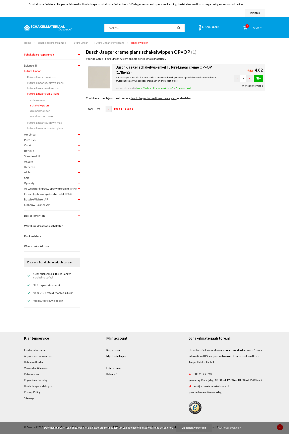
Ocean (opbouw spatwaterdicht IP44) (48, 194)
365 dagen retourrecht (46, 285)
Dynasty (29, 183)
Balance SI (30, 65)
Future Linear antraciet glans (45, 128)
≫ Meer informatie (252, 85)
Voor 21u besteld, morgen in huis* (53, 292)
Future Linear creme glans (109, 42)
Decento (29, 167)
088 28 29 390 (203, 374)
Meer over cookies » (229, 427)
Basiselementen (34, 215)
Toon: (89, 108)
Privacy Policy (32, 392)
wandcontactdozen (42, 116)
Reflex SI (30, 150)
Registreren (113, 350)
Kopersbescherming (35, 380)
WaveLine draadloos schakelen (43, 226)
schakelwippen (139, 42)
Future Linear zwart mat (42, 77)
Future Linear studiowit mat (44, 122)
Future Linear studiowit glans (45, 82)
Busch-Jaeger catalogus (38, 386)
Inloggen (255, 12)
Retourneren (31, 374)
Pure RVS (30, 140)
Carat (27, 145)
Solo (27, 177)
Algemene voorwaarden (38, 356)
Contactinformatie (35, 350)
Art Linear (30, 134)
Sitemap (29, 398)
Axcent (28, 161)
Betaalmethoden (34, 362)
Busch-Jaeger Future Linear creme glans (154, 98)
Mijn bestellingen (116, 356)
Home (27, 42)
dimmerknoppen (40, 110)
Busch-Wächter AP (36, 199)
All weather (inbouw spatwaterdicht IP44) (50, 188)
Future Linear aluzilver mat (43, 88)
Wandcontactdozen (36, 246)
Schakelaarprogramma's (52, 42)
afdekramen (37, 100)
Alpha (27, 172)
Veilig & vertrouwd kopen (48, 300)
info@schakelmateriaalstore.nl (211, 386)
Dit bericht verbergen (194, 427)
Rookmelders (32, 236)
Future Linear (80, 42)
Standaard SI (32, 156)
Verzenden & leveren (36, 368)
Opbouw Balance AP (37, 204)
